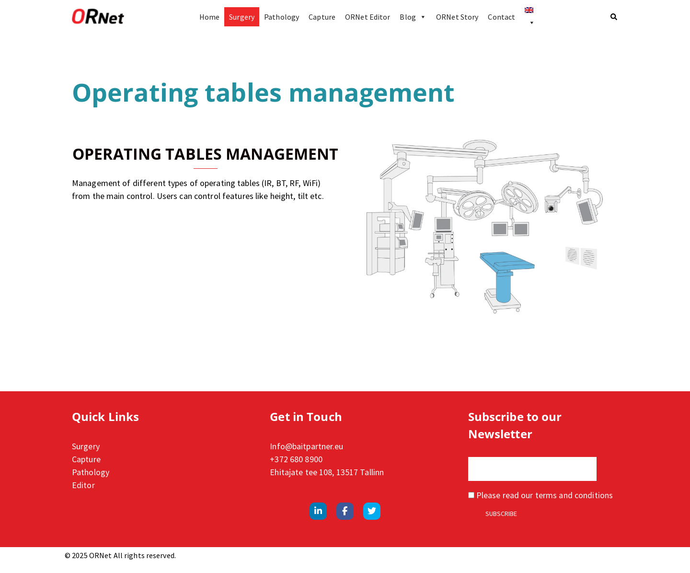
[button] (614, 16)
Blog (413, 16)
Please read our (540, 495)
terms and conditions (574, 495)
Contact (501, 17)
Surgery (241, 17)
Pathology (281, 17)
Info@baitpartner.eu (306, 446)
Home (209, 17)
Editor (83, 485)
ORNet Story (457, 17)
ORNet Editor (367, 17)
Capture (322, 17)
